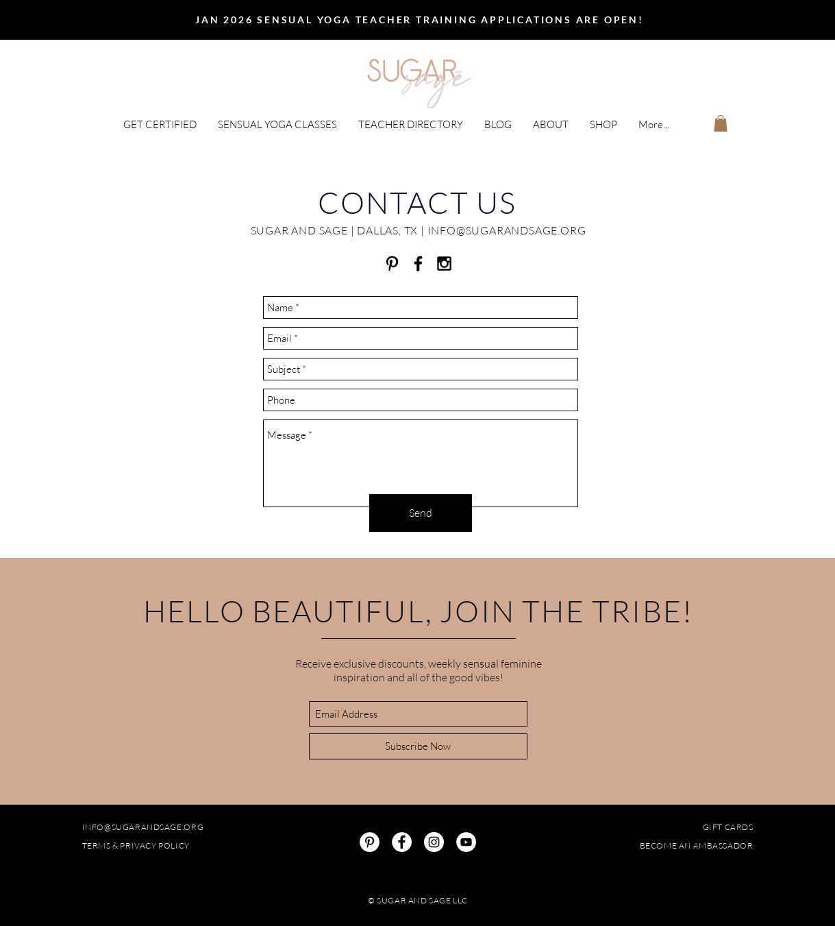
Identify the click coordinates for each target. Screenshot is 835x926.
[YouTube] (466, 842)
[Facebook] (402, 842)
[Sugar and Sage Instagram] (444, 263)
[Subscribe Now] (418, 746)
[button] (160, 124)
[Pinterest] (369, 842)
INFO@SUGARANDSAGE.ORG (506, 230)
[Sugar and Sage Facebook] (418, 263)
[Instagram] (434, 842)
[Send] (420, 513)
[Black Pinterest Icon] (392, 263)
